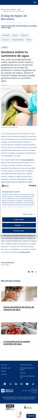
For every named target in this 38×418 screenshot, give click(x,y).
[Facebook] (5, 384)
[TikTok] (33, 384)
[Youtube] (27, 384)
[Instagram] (21, 384)
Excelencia (24, 35)
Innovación (5, 40)
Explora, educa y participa (8, 9)
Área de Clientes (28, 160)
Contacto (3, 371)
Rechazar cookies (19, 230)
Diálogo (14, 35)
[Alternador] (35, 2)
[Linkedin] (16, 384)
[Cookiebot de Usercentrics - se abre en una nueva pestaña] (28, 186)
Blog (19, 9)
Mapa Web (22, 373)
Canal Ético (4, 374)
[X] (35, 272)
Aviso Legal (4, 364)
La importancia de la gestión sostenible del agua (16, 342)
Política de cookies (6, 368)
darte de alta (25, 252)
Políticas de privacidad (25, 364)
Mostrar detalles (28, 214)
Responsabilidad (17, 40)
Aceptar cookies (19, 219)
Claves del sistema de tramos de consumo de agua (18, 308)
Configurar (19, 225)
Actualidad (5, 35)
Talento (28, 40)
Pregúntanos (31, 416)
